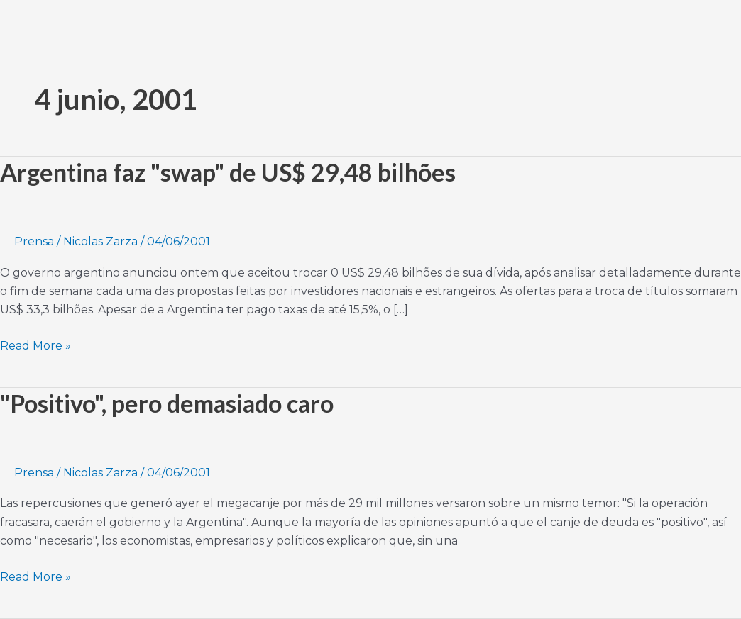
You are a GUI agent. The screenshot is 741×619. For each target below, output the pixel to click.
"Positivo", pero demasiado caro (167, 403)
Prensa (34, 241)
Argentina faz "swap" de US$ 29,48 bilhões (228, 171)
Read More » (35, 344)
